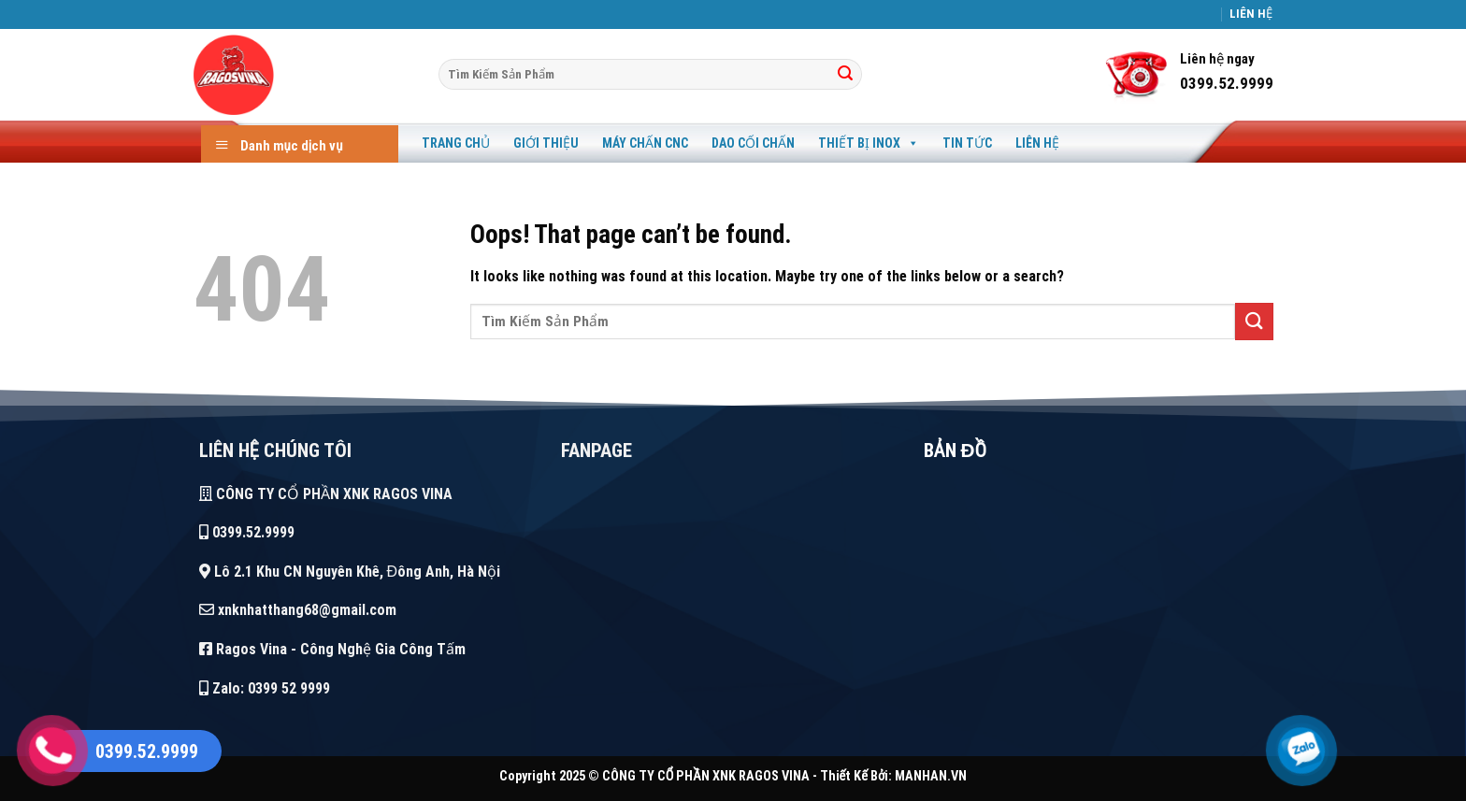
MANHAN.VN (931, 776)
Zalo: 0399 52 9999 (264, 688)
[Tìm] (845, 75)
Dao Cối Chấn (753, 143)
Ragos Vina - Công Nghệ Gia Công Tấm (332, 649)
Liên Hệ (1037, 143)
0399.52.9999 (247, 532)
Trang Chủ (456, 143)
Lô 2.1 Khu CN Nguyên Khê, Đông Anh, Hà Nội (350, 571)
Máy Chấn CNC (645, 143)
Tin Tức (967, 143)
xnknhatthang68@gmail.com (297, 610)
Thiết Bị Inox (868, 143)
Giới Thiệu (546, 143)
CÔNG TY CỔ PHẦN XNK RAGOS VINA (326, 494)
